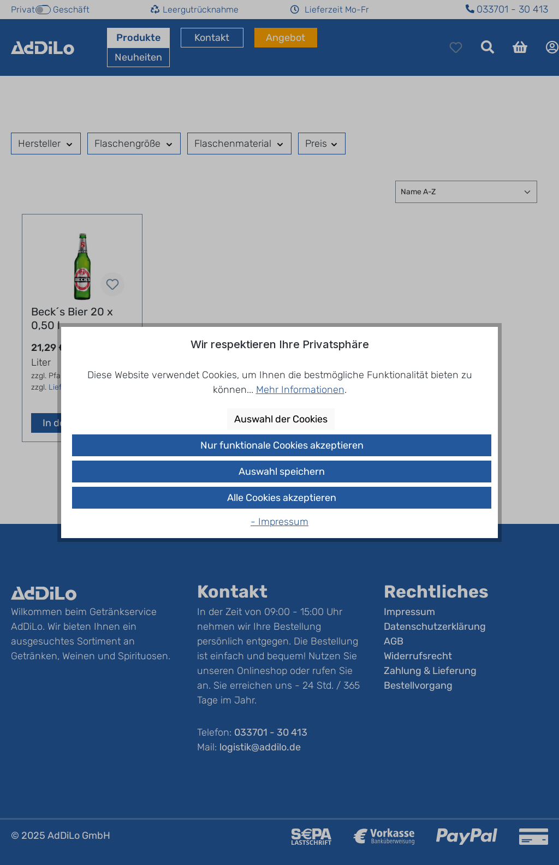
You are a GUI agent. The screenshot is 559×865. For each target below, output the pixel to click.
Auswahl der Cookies (281, 419)
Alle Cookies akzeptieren (281, 498)
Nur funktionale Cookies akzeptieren (282, 445)
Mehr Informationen (300, 390)
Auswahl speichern (282, 472)
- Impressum (279, 522)
